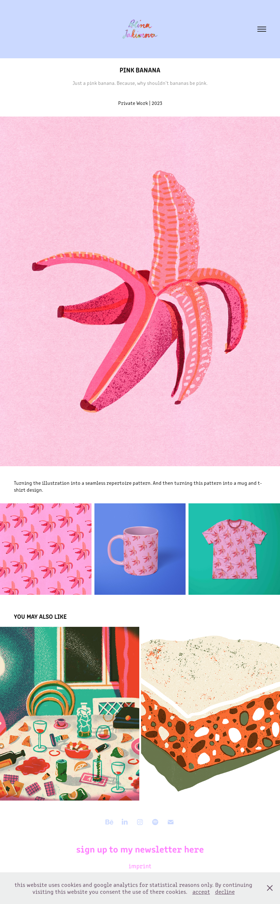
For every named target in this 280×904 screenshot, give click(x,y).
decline (225, 891)
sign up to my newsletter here (140, 848)
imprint (140, 866)
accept (201, 891)
